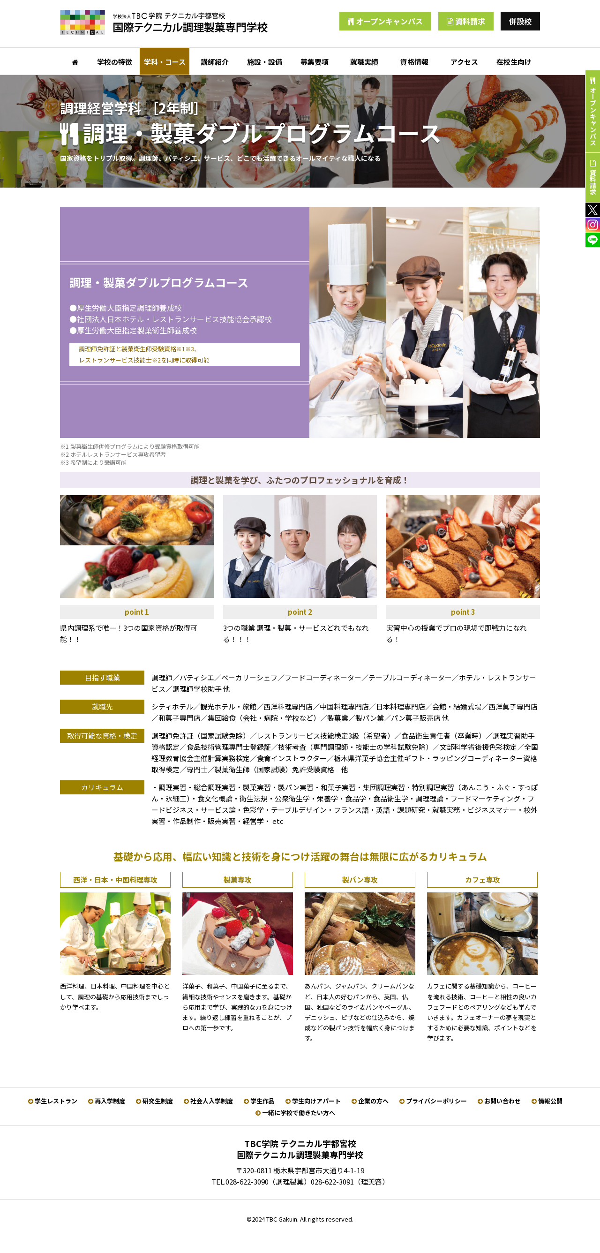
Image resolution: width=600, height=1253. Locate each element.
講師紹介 (215, 62)
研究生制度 (154, 1100)
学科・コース (165, 62)
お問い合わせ (499, 1100)
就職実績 (364, 62)
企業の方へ (370, 1100)
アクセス (464, 62)
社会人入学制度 (208, 1100)
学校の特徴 (114, 62)
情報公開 (547, 1100)
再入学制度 (106, 1100)
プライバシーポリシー (433, 1100)
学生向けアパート (313, 1100)
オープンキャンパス (385, 21)
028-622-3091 (332, 1181)
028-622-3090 (247, 1181)
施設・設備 (264, 62)
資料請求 (466, 21)
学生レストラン (52, 1100)
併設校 (520, 21)
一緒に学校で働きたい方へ (295, 1112)
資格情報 (414, 62)
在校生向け (514, 62)
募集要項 (314, 62)
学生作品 (259, 1100)
